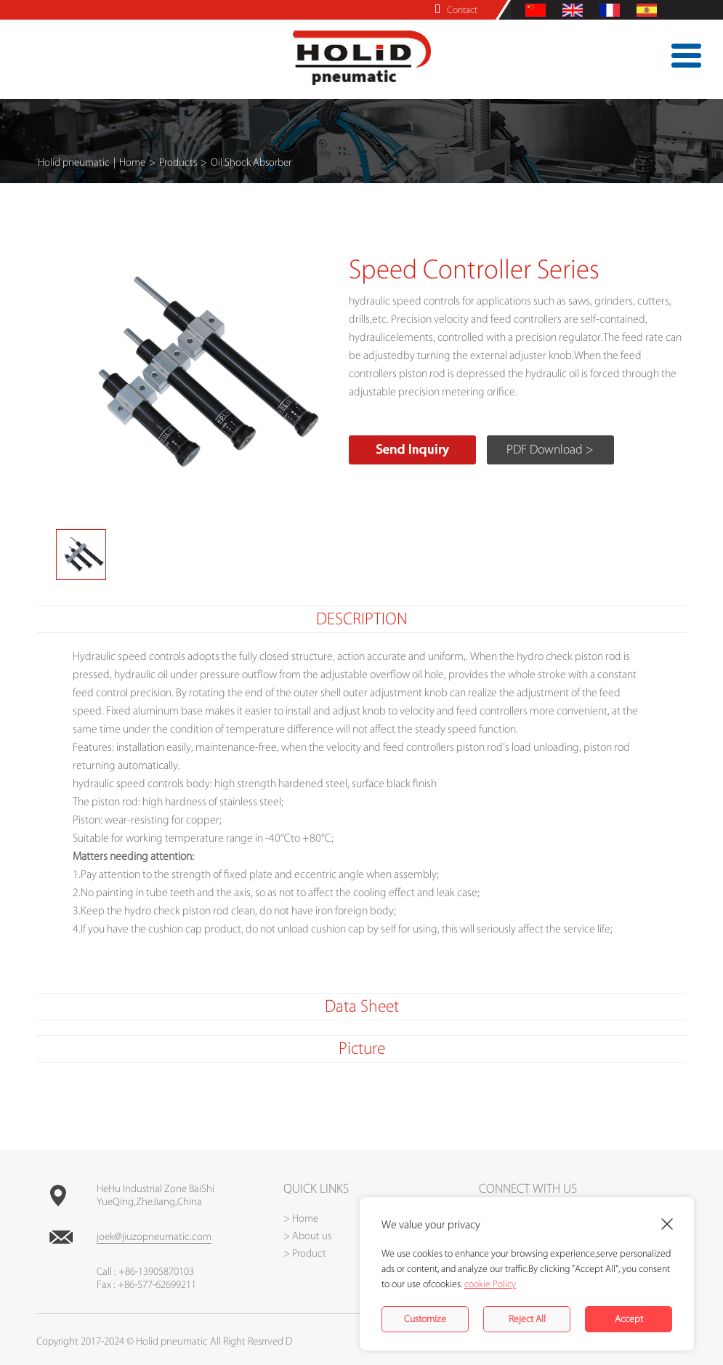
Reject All (527, 1318)
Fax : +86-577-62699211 (146, 1285)
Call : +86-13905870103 (145, 1272)
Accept (629, 1318)
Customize (425, 1318)
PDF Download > (550, 449)
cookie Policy (490, 1284)
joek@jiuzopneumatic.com (154, 1237)
